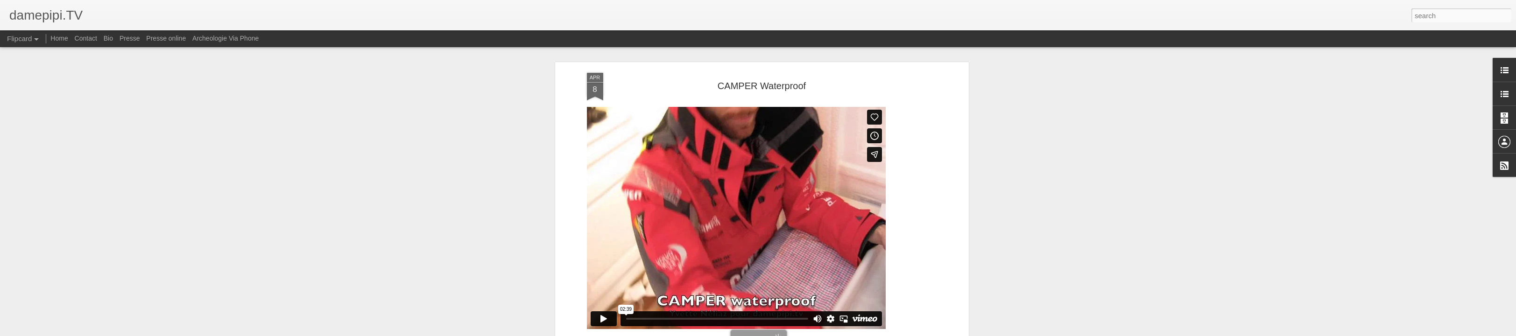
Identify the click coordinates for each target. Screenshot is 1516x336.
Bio (108, 38)
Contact (86, 38)
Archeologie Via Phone (225, 38)
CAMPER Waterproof (762, 86)
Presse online (166, 38)
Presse (130, 38)
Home (59, 38)
